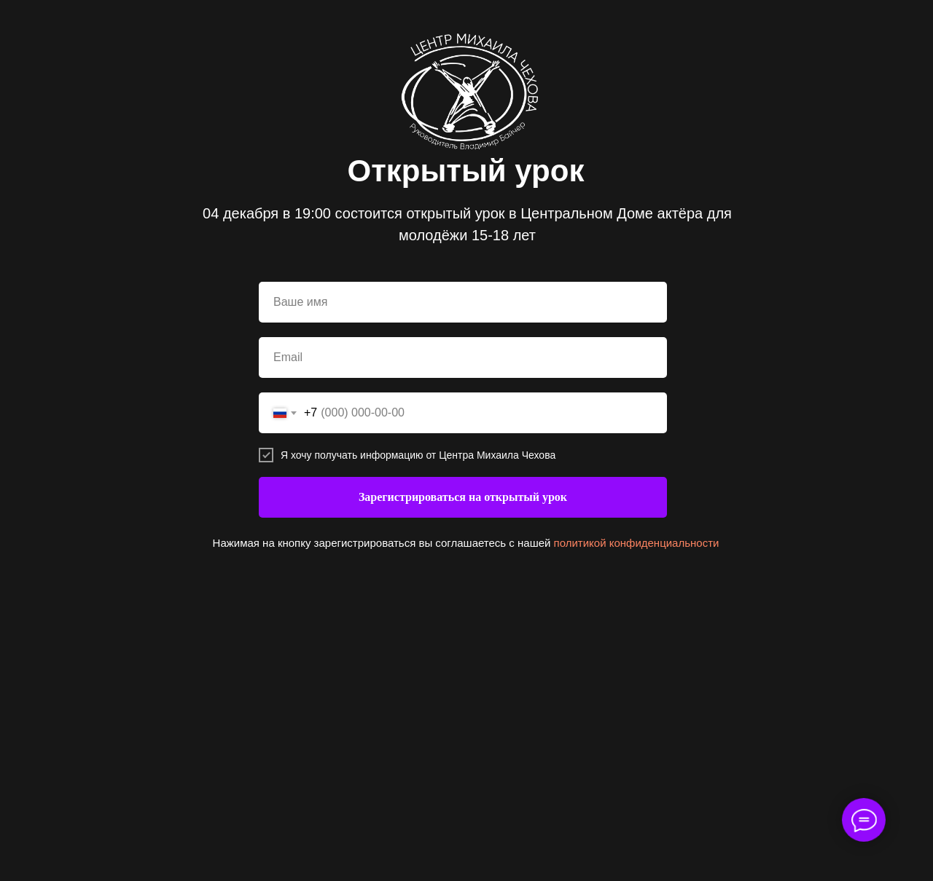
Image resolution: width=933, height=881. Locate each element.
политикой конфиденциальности (636, 543)
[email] (463, 357)
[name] (463, 302)
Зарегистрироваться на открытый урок (463, 497)
